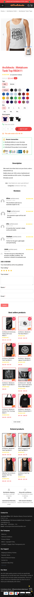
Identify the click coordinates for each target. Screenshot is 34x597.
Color (3, 87)
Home (3, 11)
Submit (5, 305)
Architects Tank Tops (25, 11)
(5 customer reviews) (16, 74)
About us (3, 534)
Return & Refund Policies (8, 557)
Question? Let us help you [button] (25, 594)
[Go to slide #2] (21, 60)
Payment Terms (5, 555)
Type (3, 81)
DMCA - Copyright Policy (8, 542)
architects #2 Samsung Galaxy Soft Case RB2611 (8, 333)
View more (17, 422)
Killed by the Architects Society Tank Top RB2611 (8, 474)
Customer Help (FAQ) (7, 562)
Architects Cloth (12, 11)
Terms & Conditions (6, 536)
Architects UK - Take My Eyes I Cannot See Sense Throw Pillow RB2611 (25, 384)
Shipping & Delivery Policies (8, 552)
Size (3, 105)
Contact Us (4, 560)
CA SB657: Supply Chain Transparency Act (13, 544)
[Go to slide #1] (12, 60)
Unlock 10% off (30, 589)
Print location (6, 114)
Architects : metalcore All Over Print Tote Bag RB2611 (8, 411)
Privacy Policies (5, 539)
